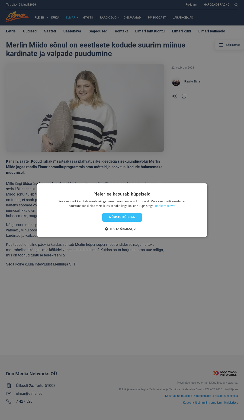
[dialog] (122, 210)
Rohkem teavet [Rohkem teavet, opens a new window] (165, 206)
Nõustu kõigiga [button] (122, 217)
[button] (122, 228)
